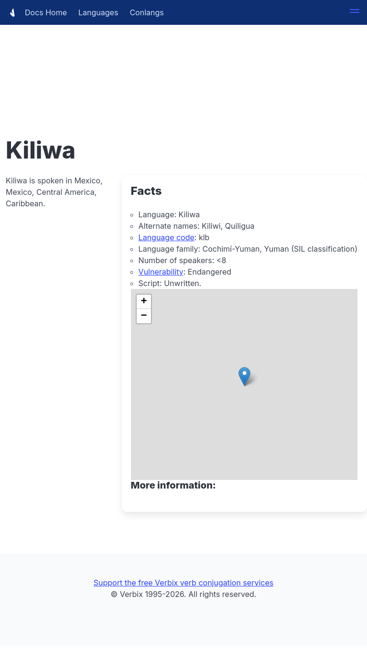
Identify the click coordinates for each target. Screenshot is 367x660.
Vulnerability (161, 272)
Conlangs (146, 12)
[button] (354, 12)
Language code (166, 237)
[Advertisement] (183, 67)
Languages (98, 12)
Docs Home (36, 12)
